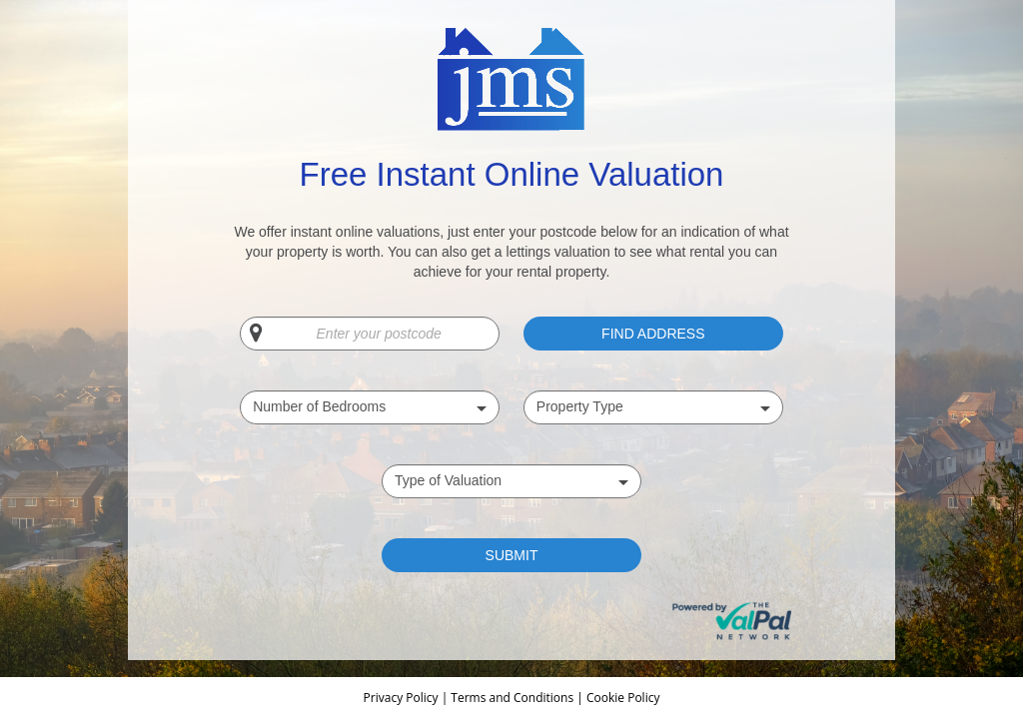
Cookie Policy (622, 697)
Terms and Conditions (512, 697)
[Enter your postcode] (370, 334)
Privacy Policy (403, 697)
